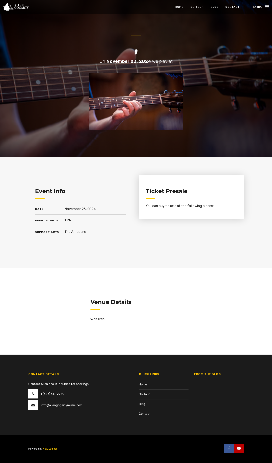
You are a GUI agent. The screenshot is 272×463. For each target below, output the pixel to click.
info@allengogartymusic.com (62, 405)
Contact (145, 414)
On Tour (144, 394)
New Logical (50, 448)
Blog (142, 404)
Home (143, 384)
